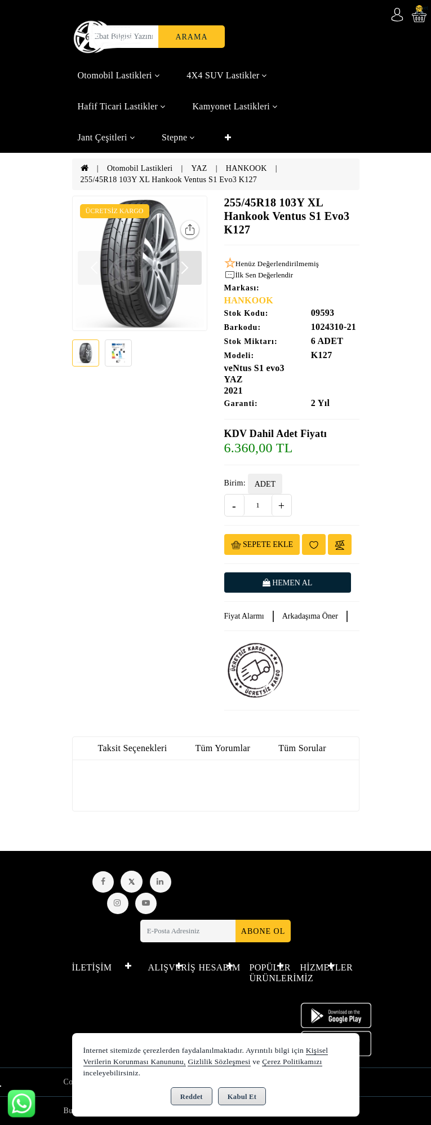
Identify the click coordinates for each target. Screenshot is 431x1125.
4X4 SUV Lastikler (226, 75)
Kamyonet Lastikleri (234, 106)
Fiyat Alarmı (244, 616)
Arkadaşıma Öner (310, 616)
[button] (185, 268)
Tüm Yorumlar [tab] (222, 748)
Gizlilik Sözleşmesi (219, 1061)
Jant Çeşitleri (106, 137)
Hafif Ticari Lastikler (122, 106)
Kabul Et (242, 1097)
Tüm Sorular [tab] (302, 748)
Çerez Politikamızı (292, 1061)
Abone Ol (263, 931)
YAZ (199, 168)
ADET (265, 484)
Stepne (178, 137)
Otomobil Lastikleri (119, 75)
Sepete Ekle (262, 545)
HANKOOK (246, 168)
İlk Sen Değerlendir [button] (259, 275)
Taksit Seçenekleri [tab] (132, 748)
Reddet (191, 1097)
